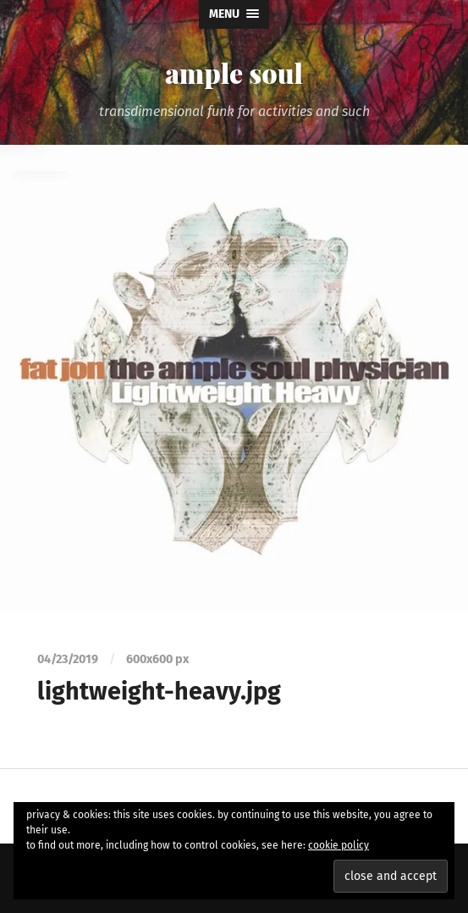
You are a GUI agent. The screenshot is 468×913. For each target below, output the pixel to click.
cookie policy (338, 845)
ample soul (234, 72)
